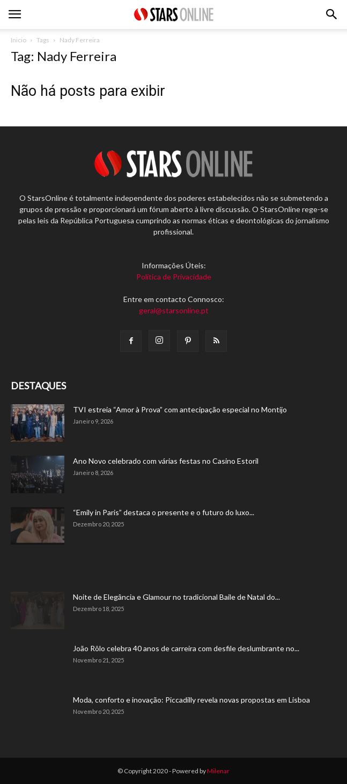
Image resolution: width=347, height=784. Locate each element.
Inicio (18, 40)
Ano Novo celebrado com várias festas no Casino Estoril (166, 460)
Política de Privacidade (173, 276)
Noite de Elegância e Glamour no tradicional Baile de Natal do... (176, 596)
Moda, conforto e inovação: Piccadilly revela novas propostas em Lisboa (191, 699)
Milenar (218, 771)
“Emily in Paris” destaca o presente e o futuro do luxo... (163, 512)
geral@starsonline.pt (174, 310)
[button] (332, 14)
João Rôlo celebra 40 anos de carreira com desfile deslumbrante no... (186, 648)
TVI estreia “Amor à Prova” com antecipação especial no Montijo (180, 409)
